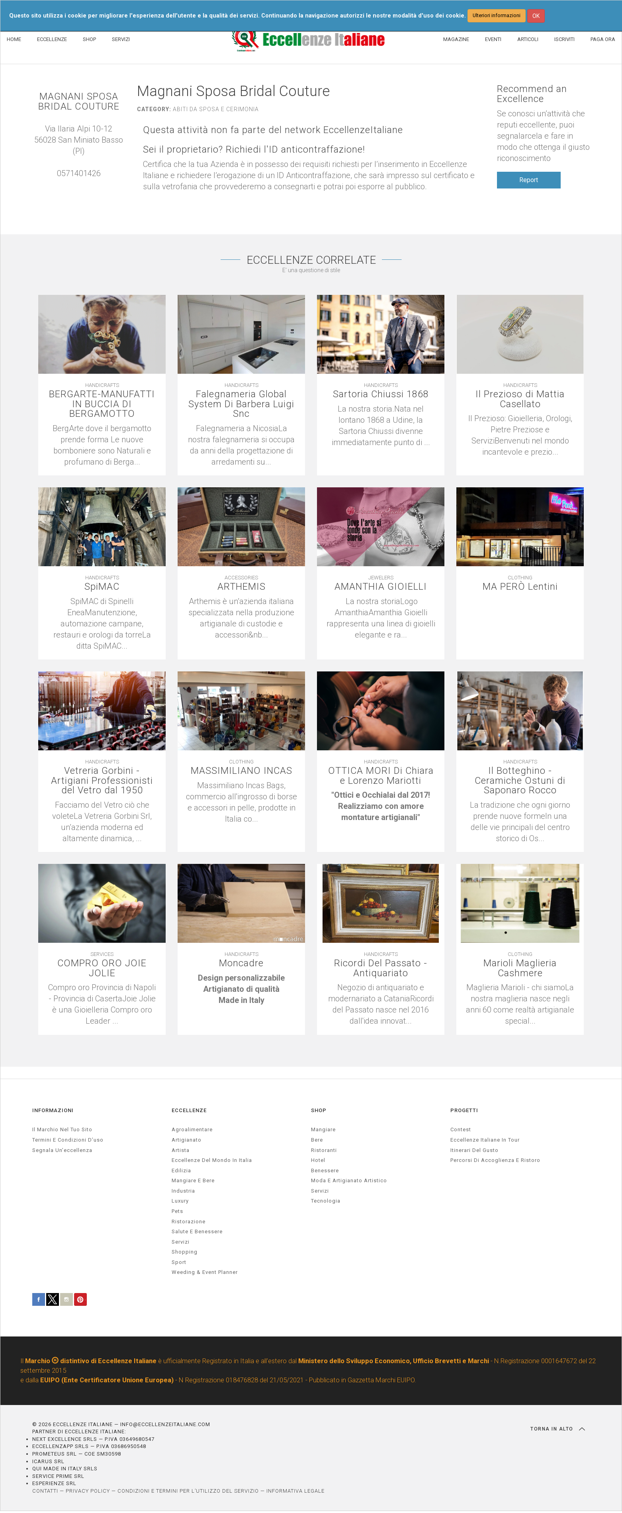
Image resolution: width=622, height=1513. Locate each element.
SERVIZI (121, 39)
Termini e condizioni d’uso (68, 1141)
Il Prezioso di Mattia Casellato (520, 399)
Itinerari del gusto (474, 1152)
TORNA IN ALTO (557, 1430)
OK (536, 16)
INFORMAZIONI (53, 1112)
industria (183, 1192)
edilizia (181, 1172)
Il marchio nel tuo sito (62, 1131)
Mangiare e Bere (193, 1182)
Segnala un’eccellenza (62, 1152)
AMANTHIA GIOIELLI (380, 588)
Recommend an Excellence (532, 94)
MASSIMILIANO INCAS (241, 772)
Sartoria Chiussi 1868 (380, 394)
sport (179, 1264)
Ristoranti (324, 1152)
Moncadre (241, 965)
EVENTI (493, 39)
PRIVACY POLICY (88, 1492)
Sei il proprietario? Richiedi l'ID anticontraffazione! (254, 150)
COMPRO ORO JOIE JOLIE (102, 970)
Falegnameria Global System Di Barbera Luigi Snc (241, 404)
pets (177, 1213)
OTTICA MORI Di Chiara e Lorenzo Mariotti (380, 777)
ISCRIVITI (564, 39)
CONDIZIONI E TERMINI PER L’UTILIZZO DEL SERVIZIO (188, 1492)
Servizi (320, 1192)
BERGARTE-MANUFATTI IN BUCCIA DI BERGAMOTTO (102, 404)
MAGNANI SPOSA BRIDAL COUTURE (78, 102)
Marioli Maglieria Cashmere (520, 970)
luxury (180, 1203)
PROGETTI (464, 1112)
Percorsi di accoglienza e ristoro (495, 1162)
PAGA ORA (603, 39)
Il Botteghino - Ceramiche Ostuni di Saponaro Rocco (520, 782)
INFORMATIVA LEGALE (295, 1492)
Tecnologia (325, 1203)
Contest (460, 1131)
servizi (181, 1243)
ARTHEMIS (241, 588)
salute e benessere (197, 1233)
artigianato (186, 1141)
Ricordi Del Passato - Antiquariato (381, 970)
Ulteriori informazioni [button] (496, 15)
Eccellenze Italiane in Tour (485, 1141)
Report (528, 180)
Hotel (318, 1162)
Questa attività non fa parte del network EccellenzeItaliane (273, 130)
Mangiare (323, 1131)
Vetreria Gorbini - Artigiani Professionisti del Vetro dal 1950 (102, 782)
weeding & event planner (205, 1274)
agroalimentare (192, 1131)
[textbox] (380, 807)
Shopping (185, 1253)
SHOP (89, 39)
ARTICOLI (527, 39)
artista (181, 1152)
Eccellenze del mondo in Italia (212, 1162)
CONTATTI (45, 1492)
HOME (14, 39)
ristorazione (188, 1223)
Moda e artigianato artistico (349, 1182)
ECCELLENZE (52, 39)
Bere (317, 1141)
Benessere (325, 1172)
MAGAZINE (456, 39)
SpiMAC (102, 588)
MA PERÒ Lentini (520, 588)
